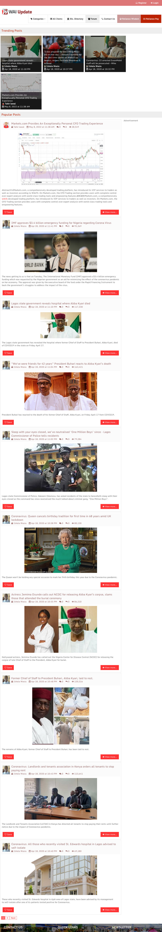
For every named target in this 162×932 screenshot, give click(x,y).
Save (8, 174)
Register (141, 3)
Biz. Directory (75, 18)
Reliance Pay (151, 18)
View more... (109, 174)
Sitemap (8, 904)
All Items (56, 18)
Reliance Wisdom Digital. (87, 929)
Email (116, 899)
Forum (92, 18)
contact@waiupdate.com (16, 896)
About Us (63, 900)
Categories (38, 18)
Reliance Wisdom (129, 18)
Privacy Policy (65, 912)
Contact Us (108, 18)
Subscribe (151, 908)
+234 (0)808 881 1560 (15, 900)
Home (61, 896)
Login (154, 3)
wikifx (5, 161)
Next (13, 880)
